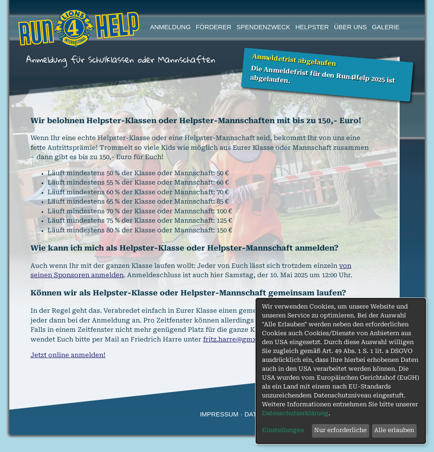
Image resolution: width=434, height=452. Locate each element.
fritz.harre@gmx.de (234, 340)
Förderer (213, 26)
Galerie (385, 26)
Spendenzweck (263, 26)
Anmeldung (170, 26)
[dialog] (341, 371)
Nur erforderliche (340, 430)
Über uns (350, 26)
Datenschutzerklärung (295, 414)
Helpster (312, 26)
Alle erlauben (394, 430)
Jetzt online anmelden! (68, 356)
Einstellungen (283, 430)
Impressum (219, 414)
